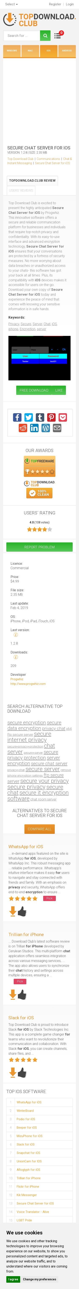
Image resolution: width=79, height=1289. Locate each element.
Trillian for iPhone (26, 934)
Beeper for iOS (27, 1127)
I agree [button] (13, 1279)
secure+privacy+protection (25, 746)
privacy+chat (16, 770)
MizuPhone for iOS (30, 1136)
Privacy (13, 324)
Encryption (27, 329)
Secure (26, 324)
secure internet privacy (29, 736)
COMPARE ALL (39, 829)
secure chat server (49, 763)
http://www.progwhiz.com (28, 684)
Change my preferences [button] (39, 1279)
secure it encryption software (38, 795)
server (41, 329)
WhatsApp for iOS (25, 846)
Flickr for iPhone (28, 1186)
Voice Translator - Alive (33, 1212)
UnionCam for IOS (29, 1161)
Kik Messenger (27, 1195)
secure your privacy (44, 780)
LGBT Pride (24, 1220)
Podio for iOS (26, 1119)
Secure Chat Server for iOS (52, 163)
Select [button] (11, 4)
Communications (48, 159)
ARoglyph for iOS (28, 1170)
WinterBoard (25, 1111)
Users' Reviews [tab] (21, 190)
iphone (13, 329)
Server (37, 324)
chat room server (43, 799)
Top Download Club (20, 159)
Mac (30, 51)
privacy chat (53, 728)
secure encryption (26, 723)
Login (70, 4)
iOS (49, 51)
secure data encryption (34, 725)
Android (67, 51)
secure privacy (26, 786)
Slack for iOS (21, 1017)
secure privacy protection (32, 755)
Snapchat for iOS (28, 1153)
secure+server (33, 753)
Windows (12, 51)
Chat (47, 324)
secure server (42, 769)
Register (55, 4)
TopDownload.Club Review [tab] (32, 180)
